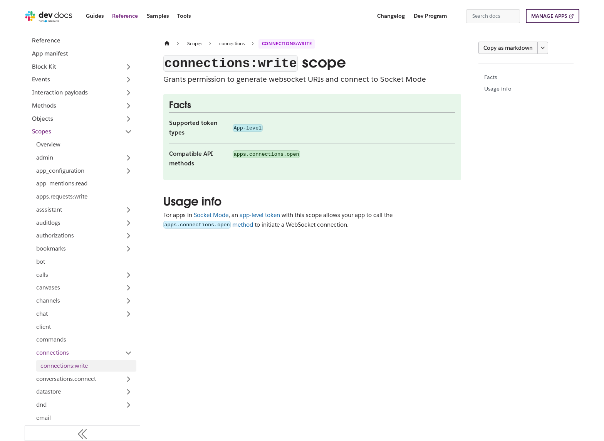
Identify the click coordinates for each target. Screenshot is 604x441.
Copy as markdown (508, 47)
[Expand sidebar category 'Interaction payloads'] (128, 93)
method (208, 224)
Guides (95, 15)
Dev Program (430, 15)
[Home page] (167, 43)
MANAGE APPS (549, 16)
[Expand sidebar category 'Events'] (128, 80)
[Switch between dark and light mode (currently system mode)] (457, 16)
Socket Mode (211, 215)
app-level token (260, 215)
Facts (490, 77)
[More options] (542, 48)
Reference (125, 15)
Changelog (391, 15)
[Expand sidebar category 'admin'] (128, 157)
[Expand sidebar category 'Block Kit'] (128, 66)
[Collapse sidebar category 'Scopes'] (128, 132)
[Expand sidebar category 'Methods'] (128, 105)
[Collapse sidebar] (82, 433)
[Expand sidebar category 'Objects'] (128, 119)
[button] (84, 171)
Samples (158, 15)
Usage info (498, 88)
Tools (184, 15)
